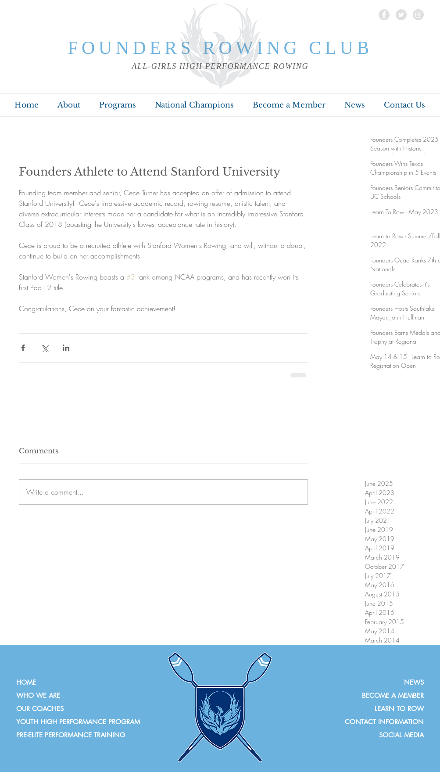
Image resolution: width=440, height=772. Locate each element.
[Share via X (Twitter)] (44, 348)
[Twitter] (401, 14)
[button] (69, 105)
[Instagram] (418, 14)
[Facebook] (384, 14)
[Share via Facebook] (23, 348)
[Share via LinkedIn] (66, 348)
